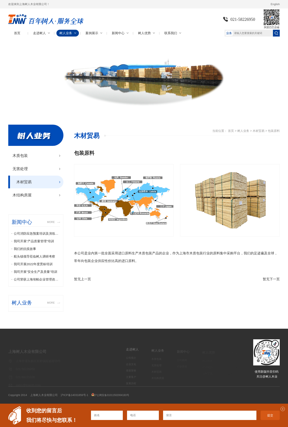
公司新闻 (182, 361)
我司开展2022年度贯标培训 (33, 264)
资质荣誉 (131, 372)
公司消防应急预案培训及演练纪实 (37, 233)
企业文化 (131, 366)
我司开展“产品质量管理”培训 (34, 241)
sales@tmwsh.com (28, 386)
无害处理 (20, 169)
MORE (51, 222)
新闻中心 (183, 353)
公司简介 (131, 359)
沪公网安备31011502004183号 (111, 395)
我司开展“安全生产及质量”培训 (35, 271)
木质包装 (20, 156)
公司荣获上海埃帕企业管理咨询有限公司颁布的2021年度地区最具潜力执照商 (37, 279)
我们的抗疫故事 (25, 249)
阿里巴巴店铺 (271, 27)
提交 (270, 415)
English (275, 4)
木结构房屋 (22, 195)
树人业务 (243, 130)
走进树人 (132, 351)
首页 (231, 130)
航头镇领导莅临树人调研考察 (34, 256)
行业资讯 (182, 367)
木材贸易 (24, 182)
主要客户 (131, 379)
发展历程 (131, 385)
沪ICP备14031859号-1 (74, 395)
